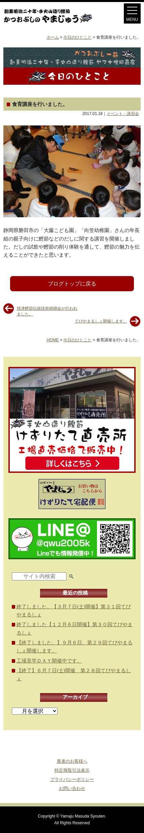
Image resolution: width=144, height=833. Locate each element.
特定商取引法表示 (72, 770)
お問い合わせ (72, 788)
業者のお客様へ (72, 761)
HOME (53, 340)
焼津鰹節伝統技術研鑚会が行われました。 (47, 311)
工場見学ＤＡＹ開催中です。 (49, 661)
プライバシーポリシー (72, 779)
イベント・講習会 (123, 113)
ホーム (53, 37)
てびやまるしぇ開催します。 (101, 321)
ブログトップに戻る (72, 284)
